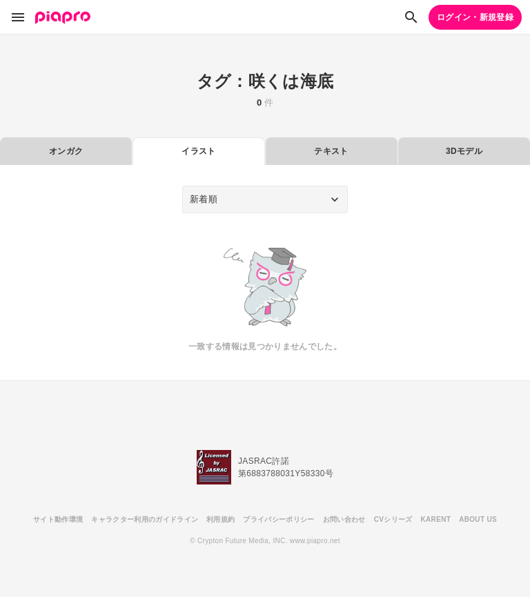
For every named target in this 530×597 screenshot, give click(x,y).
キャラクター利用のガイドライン (144, 519)
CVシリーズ (393, 519)
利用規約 (220, 519)
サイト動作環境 (58, 519)
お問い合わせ (344, 519)
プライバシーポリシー (278, 519)
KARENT (436, 519)
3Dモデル (464, 151)
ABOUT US (478, 519)
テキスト (331, 151)
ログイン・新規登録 (475, 17)
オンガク (66, 151)
